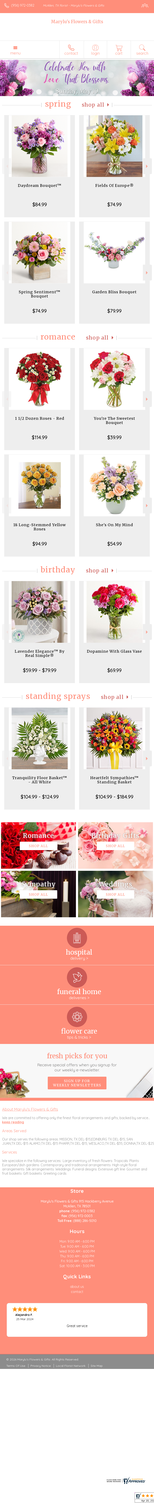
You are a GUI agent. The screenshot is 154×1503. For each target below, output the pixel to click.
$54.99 (114, 544)
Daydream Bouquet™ (39, 185)
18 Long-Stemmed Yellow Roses (39, 526)
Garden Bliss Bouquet (114, 291)
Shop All (93, 105)
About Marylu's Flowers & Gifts (30, 1109)
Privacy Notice (41, 1366)
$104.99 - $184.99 (114, 797)
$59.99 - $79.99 (39, 670)
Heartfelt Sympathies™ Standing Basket (114, 779)
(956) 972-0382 (22, 5)
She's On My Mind (114, 524)
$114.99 (39, 437)
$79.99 (114, 311)
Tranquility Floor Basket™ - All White (39, 779)
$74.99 (114, 204)
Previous (6, 166)
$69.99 (114, 670)
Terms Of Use (15, 1366)
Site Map (97, 1366)
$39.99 (114, 437)
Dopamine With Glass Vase (114, 651)
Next (147, 166)
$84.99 (39, 204)
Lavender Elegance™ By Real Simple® (39, 653)
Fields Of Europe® (114, 185)
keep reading (13, 1122)
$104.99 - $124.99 (40, 797)
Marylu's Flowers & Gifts (77, 21)
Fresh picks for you (76, 1062)
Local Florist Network (70, 1366)
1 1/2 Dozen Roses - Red (39, 418)
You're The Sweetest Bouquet (114, 420)
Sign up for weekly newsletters (77, 1083)
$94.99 (39, 544)
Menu (15, 53)
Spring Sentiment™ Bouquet (39, 294)
